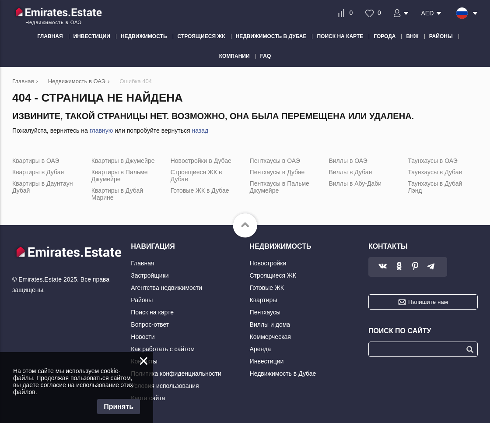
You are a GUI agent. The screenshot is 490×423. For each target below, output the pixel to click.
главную (101, 130)
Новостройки (268, 263)
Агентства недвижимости (166, 287)
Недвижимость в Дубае (283, 373)
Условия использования (165, 385)
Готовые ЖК (267, 287)
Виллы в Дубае (350, 172)
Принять (118, 406)
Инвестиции (267, 361)
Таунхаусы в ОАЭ (433, 160)
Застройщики (149, 275)
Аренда (260, 348)
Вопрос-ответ (150, 324)
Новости (142, 336)
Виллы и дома (270, 324)
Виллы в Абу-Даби (355, 183)
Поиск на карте (152, 312)
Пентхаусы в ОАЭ (275, 160)
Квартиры (263, 299)
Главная (142, 263)
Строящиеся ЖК (273, 275)
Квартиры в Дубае (38, 172)
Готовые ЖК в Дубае (200, 190)
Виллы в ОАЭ (348, 160)
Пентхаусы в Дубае (277, 172)
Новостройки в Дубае (201, 160)
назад (200, 130)
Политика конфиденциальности (176, 373)
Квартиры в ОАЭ (36, 160)
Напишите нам (428, 302)
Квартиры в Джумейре (123, 160)
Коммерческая (270, 336)
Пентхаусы (265, 312)
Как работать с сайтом (163, 348)
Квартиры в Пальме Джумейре (119, 176)
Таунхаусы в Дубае (435, 172)
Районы (142, 299)
